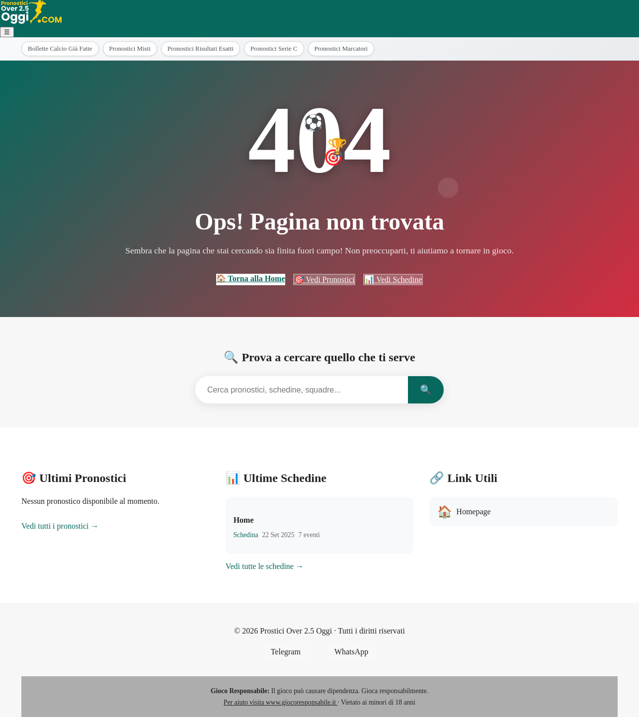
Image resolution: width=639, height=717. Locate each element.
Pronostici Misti (130, 48)
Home (244, 520)
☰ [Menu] (7, 32)
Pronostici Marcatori (341, 48)
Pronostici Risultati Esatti (200, 48)
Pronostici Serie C (274, 48)
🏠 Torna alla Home (250, 278)
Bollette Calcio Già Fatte (60, 48)
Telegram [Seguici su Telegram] (286, 651)
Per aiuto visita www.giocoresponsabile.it (280, 702)
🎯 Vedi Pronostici (324, 279)
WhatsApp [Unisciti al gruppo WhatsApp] (351, 651)
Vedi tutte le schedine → (265, 566)
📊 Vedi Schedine (393, 279)
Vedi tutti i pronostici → (60, 526)
